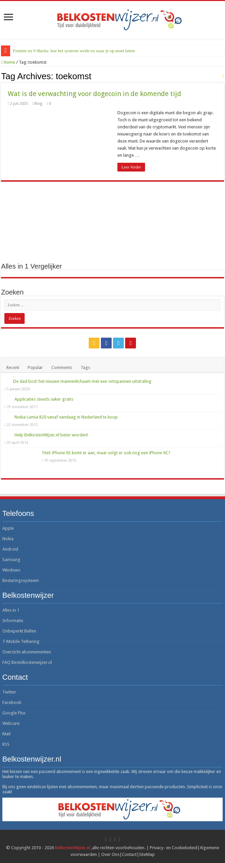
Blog (38, 103)
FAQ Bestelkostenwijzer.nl (27, 662)
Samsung (11, 559)
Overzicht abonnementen (26, 651)
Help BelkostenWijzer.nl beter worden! (51, 434)
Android (10, 549)
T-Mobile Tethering (20, 641)
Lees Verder (131, 167)
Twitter (9, 692)
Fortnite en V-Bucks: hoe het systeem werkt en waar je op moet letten (74, 50)
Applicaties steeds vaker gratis (44, 399)
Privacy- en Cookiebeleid (173, 847)
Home (8, 62)
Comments (61, 367)
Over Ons (110, 854)
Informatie (12, 620)
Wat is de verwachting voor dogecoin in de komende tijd (94, 94)
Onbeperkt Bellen (19, 631)
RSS (5, 744)
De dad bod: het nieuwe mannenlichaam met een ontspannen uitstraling (82, 381)
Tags (85, 367)
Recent (12, 367)
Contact (129, 854)
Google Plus (14, 712)
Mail (6, 733)
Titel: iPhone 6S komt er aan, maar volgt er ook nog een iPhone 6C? (105, 452)
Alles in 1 (10, 610)
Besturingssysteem (20, 580)
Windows (11, 570)
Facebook (11, 702)
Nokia (7, 538)
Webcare (11, 723)
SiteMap (147, 854)
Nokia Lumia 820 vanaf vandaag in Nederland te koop (66, 417)
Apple (8, 528)
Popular (35, 367)
